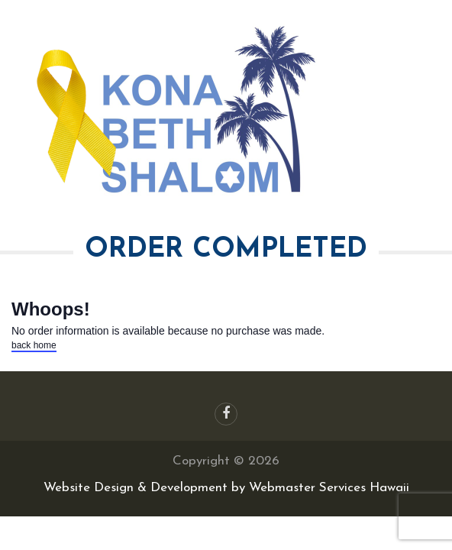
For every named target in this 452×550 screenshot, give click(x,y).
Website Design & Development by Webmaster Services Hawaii (226, 487)
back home (33, 345)
